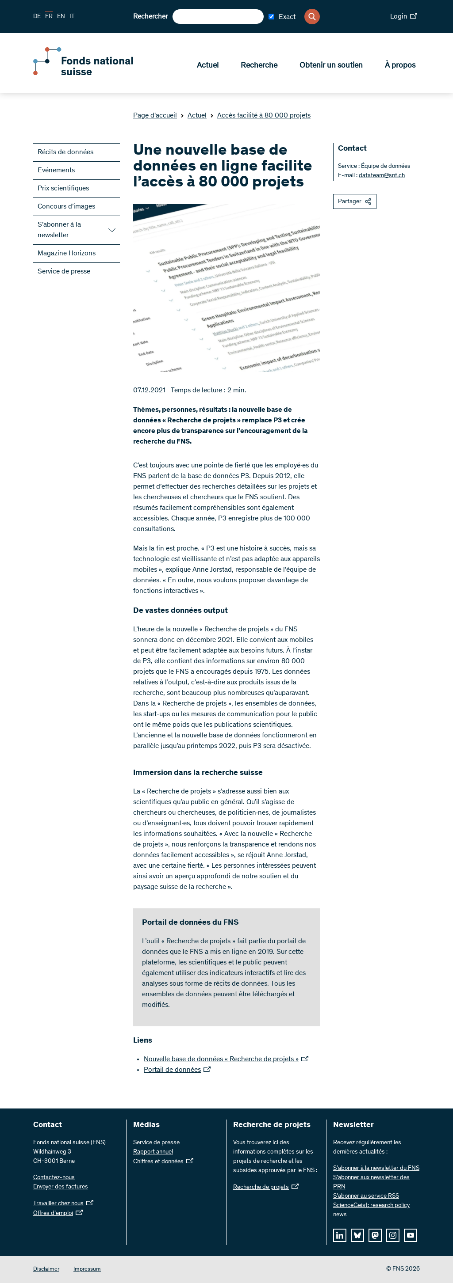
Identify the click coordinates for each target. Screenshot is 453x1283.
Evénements (56, 170)
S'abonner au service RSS (366, 1196)
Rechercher (150, 16)
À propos (400, 67)
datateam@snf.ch (382, 176)
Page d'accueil (155, 115)
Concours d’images (66, 206)
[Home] (97, 74)
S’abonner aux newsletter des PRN (371, 1182)
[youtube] (410, 1235)
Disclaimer (46, 1269)
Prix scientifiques (63, 188)
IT (72, 17)
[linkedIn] (339, 1235)
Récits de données (65, 152)
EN (61, 17)
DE (37, 17)
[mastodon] (375, 1235)
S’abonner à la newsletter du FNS (376, 1168)
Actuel (208, 67)
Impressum (87, 1269)
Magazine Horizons (67, 253)
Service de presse (64, 271)
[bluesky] (357, 1235)
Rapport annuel (153, 1152)
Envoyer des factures (60, 1187)
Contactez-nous (54, 1178)
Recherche (259, 67)
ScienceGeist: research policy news (371, 1210)
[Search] (312, 16)
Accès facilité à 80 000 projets (260, 115)
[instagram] (392, 1235)
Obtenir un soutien (331, 67)
